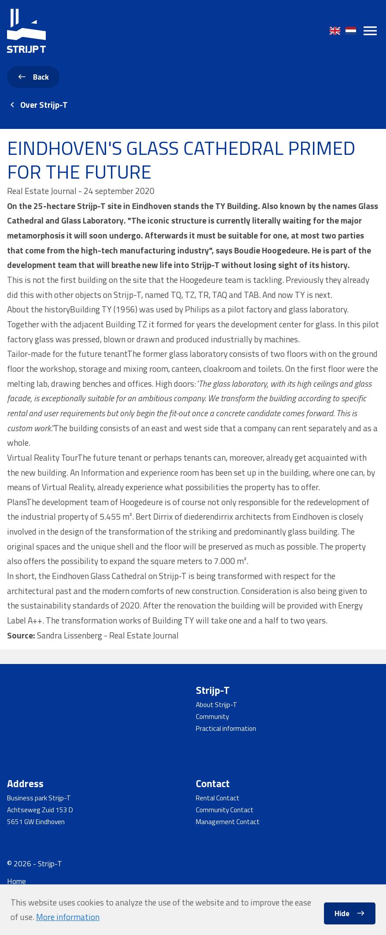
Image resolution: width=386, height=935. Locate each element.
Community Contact (225, 810)
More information (67, 916)
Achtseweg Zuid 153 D (40, 810)
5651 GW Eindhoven (36, 822)
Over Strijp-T (44, 105)
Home (16, 881)
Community (212, 716)
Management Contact (228, 822)
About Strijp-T (216, 705)
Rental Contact (217, 798)
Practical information (226, 728)
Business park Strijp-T (39, 798)
